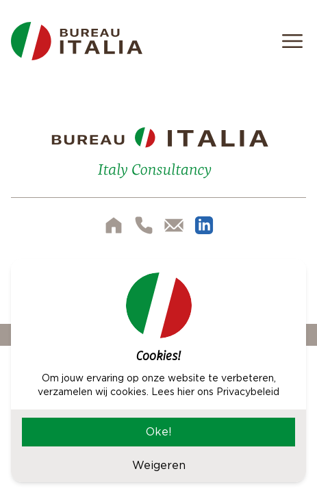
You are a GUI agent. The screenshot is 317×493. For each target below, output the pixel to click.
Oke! (159, 431)
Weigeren (159, 465)
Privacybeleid (247, 391)
